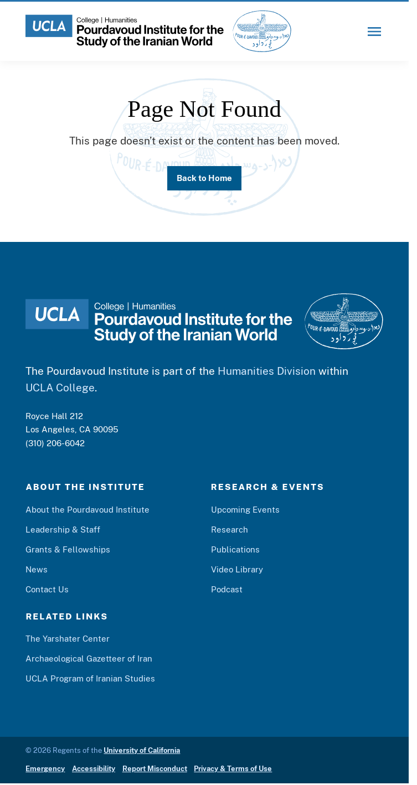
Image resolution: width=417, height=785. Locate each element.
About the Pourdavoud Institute (87, 509)
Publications (235, 549)
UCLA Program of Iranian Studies (90, 678)
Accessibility (93, 769)
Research (229, 529)
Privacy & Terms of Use (233, 769)
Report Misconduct (154, 769)
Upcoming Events (245, 509)
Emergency (45, 769)
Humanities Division (267, 371)
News (36, 569)
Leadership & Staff (62, 529)
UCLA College (60, 387)
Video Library (237, 569)
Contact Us (47, 589)
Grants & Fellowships (67, 549)
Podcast (227, 589)
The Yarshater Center (67, 638)
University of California (142, 750)
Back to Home (204, 178)
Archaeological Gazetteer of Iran (88, 658)
